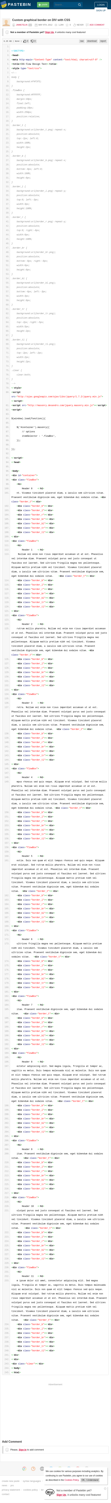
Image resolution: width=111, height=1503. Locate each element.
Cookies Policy (71, 1480)
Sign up (101, 10)
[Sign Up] (50, 1492)
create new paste (10, 1481)
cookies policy (30, 1489)
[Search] (80, 4)
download (91, 41)
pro (12, 1485)
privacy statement (11, 1489)
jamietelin (21, 25)
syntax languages (32, 1481)
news (4, 1485)
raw (82, 41)
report (103, 41)
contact (5, 1494)
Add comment (97, 25)
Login (101, 4)
